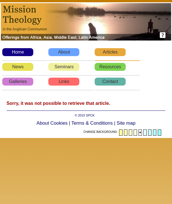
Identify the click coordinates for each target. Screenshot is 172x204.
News (18, 66)
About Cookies (52, 123)
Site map (126, 123)
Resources (110, 66)
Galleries (18, 81)
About (64, 52)
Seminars (64, 66)
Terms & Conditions (92, 123)
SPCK (90, 115)
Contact (110, 81)
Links (64, 81)
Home (18, 52)
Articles (110, 52)
